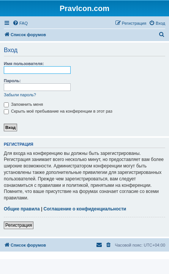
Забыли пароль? (20, 94)
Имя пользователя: (24, 63)
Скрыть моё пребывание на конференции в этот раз (58, 111)
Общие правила (22, 209)
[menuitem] (20, 23)
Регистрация (18, 225)
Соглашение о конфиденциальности (85, 209)
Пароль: (12, 80)
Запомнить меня (23, 104)
